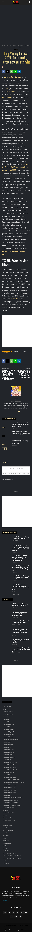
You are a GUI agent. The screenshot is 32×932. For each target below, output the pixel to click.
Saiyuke (7, 67)
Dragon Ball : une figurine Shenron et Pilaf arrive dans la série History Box (21, 613)
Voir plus (16, 594)
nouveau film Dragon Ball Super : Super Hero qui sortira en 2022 (15, 167)
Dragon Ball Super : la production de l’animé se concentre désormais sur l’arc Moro (20, 587)
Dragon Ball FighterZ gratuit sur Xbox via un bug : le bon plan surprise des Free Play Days (20, 568)
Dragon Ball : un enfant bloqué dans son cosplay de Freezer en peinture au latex (20, 424)
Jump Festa (6, 98)
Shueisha (14, 299)
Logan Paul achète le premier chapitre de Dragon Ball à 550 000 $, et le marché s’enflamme (21, 433)
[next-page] (5, 449)
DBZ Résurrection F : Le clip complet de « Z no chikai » (20, 604)
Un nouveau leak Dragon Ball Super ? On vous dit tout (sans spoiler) (21, 649)
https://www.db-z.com (16, 401)
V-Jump (6, 89)
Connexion (5, 462)
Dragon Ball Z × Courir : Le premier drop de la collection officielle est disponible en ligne (20, 631)
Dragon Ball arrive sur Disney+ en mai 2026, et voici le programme (21, 538)
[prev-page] (3, 449)
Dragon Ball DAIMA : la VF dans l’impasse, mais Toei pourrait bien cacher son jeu (21, 442)
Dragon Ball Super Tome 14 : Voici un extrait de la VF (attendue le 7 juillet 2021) (23, 374)
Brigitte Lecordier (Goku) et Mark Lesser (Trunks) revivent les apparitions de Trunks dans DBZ (8, 375)
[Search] (29, 2)
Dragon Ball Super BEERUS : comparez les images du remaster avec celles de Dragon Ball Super (20, 558)
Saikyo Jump (10, 92)
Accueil (3, 45)
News (8, 45)
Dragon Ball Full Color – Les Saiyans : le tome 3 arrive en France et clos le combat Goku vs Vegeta (21, 548)
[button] (3, 2)
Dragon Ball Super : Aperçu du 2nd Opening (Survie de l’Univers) (20, 640)
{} (21, 473)
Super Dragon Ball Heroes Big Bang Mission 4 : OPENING (20, 621)
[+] (24, 473)
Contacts (4, 901)
